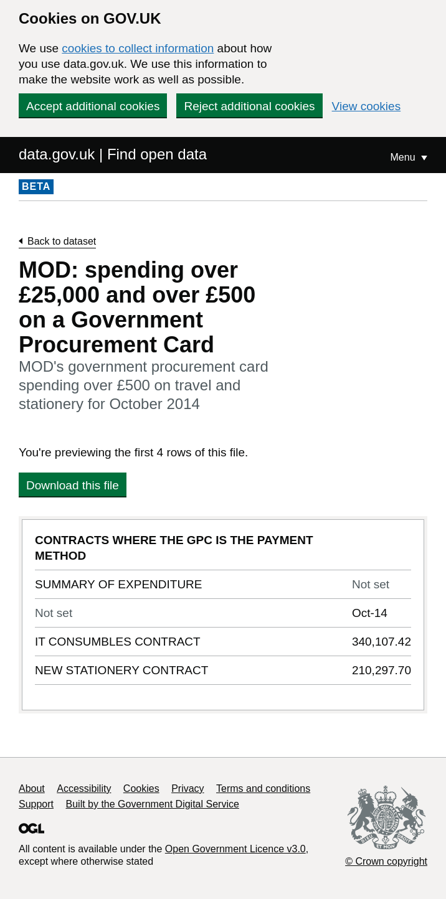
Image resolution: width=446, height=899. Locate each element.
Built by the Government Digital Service (152, 804)
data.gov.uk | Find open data (113, 154)
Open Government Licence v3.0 (235, 849)
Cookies (141, 788)
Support (36, 804)
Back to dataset (61, 241)
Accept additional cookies (92, 106)
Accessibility (84, 788)
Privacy (187, 788)
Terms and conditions (263, 788)
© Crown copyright (386, 861)
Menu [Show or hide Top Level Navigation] (404, 157)
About (32, 788)
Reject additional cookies (249, 106)
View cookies (366, 106)
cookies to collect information (138, 48)
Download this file (72, 485)
